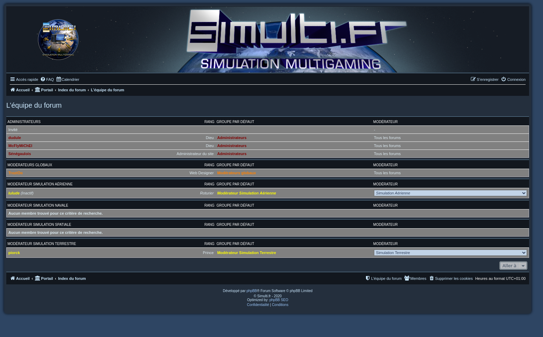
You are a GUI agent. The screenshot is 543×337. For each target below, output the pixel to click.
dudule (14, 138)
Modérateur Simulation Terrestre (42, 244)
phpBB (251, 291)
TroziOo (15, 173)
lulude (14, 193)
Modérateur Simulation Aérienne (40, 184)
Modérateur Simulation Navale (38, 205)
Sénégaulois (19, 154)
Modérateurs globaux (30, 165)
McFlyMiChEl (20, 146)
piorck (14, 253)
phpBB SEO (278, 300)
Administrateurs (24, 122)
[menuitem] (47, 79)
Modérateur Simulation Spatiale (39, 225)
